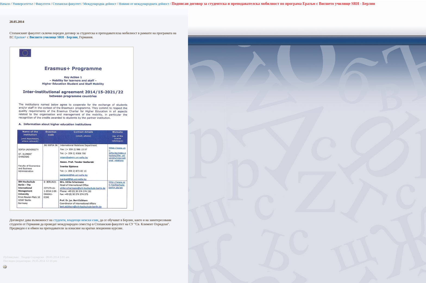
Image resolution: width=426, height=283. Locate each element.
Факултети (43, 4)
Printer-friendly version (6, 267)
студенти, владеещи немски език (75, 220)
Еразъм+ (20, 37)
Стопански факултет (67, 4)
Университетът (22, 4)
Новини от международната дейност (144, 4)
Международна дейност (99, 4)
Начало (5, 4)
